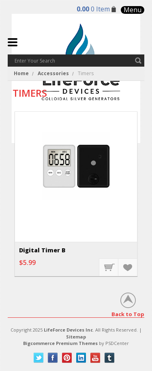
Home (21, 73)
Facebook (53, 358)
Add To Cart (109, 267)
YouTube (95, 358)
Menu (132, 10)
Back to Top (127, 313)
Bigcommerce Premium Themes (60, 343)
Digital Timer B (42, 250)
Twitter (39, 358)
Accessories (53, 73)
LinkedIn (81, 358)
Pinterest (67, 358)
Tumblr (110, 358)
